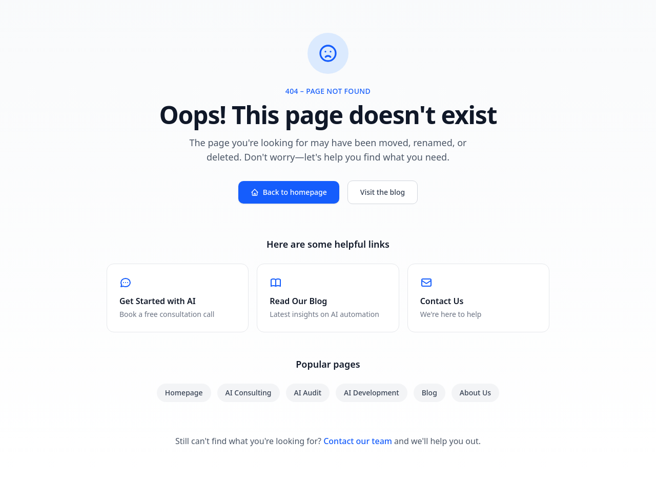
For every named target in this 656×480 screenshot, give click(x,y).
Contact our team (357, 441)
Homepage (184, 392)
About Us (475, 392)
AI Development (371, 392)
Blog (429, 392)
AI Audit (308, 392)
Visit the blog (382, 192)
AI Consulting (248, 392)
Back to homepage (289, 192)
